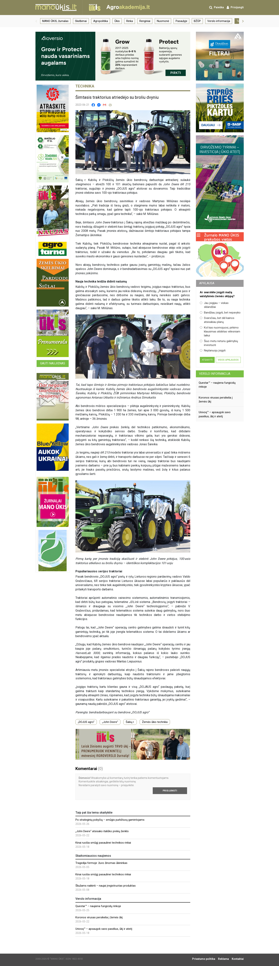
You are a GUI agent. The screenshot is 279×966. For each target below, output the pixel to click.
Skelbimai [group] (81, 21)
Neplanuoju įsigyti (213, 350)
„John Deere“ (110, 722)
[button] (36, 21)
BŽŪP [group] (197, 21)
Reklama (223, 958)
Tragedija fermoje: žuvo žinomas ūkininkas (101, 863)
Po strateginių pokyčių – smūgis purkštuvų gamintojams (109, 819)
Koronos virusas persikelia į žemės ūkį (99, 917)
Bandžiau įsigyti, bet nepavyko (220, 312)
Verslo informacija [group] (218, 21)
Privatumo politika (203, 958)
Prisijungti (170, 790)
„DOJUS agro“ (86, 722)
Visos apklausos (228, 360)
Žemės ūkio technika (155, 722)
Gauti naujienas (52, 363)
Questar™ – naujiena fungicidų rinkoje (98, 906)
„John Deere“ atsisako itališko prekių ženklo (102, 831)
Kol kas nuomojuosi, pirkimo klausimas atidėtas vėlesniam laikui (220, 331)
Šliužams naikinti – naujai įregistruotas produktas (105, 885)
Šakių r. (130, 722)
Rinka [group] (129, 21)
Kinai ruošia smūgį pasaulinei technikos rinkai (103, 842)
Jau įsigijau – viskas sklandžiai (214, 305)
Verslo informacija (214, 373)
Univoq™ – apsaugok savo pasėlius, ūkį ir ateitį (103, 929)
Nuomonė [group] (163, 21)
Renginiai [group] (144, 21)
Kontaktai (238, 958)
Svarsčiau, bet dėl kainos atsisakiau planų (217, 320)
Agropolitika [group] (100, 21)
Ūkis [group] (117, 21)
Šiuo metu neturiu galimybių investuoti (219, 343)
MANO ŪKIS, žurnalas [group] (55, 21)
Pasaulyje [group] (181, 21)
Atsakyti (207, 360)
